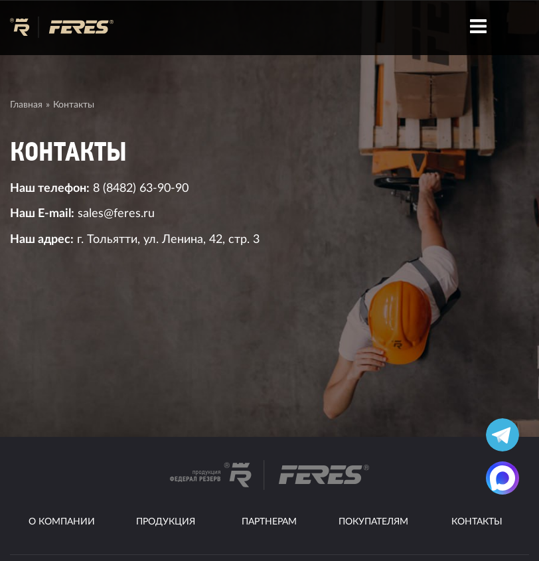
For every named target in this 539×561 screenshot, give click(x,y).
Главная (26, 105)
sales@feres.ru (116, 213)
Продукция (165, 521)
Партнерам (269, 521)
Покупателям (373, 521)
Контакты (476, 521)
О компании (62, 521)
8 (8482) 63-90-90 (141, 188)
